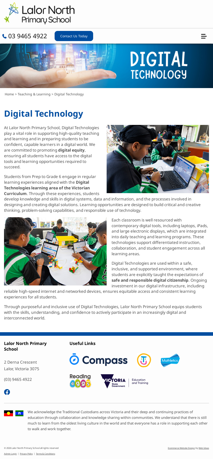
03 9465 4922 (24, 36)
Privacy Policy (26, 453)
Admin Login (10, 453)
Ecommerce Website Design (181, 448)
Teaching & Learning (34, 94)
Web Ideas (204, 448)
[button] (206, 17)
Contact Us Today (73, 36)
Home (9, 94)
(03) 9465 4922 (18, 379)
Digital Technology (69, 94)
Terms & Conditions (45, 453)
